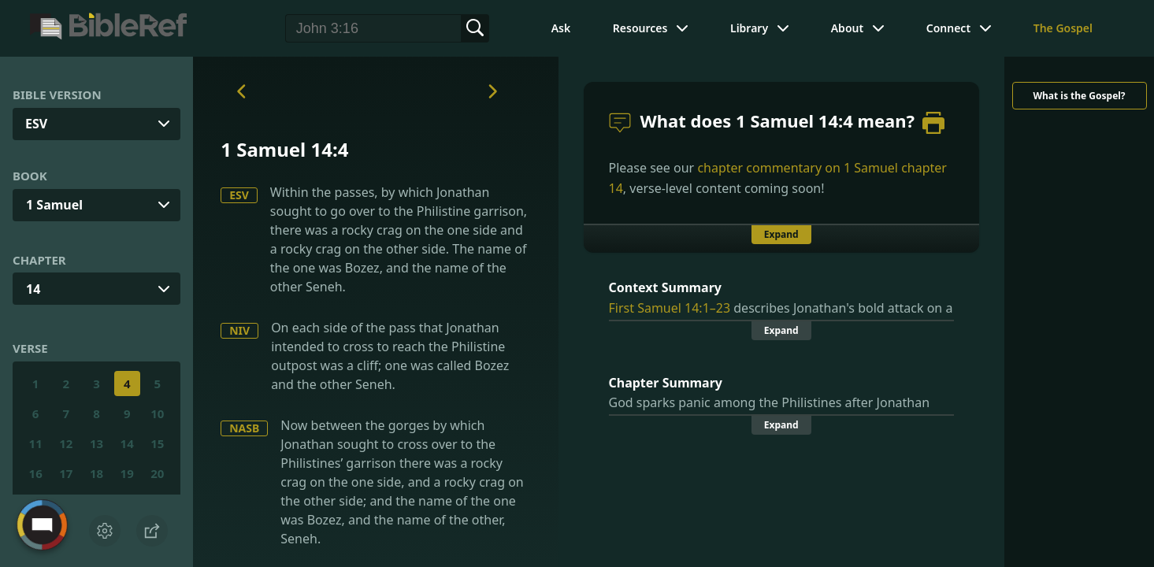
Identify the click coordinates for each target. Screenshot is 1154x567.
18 (96, 473)
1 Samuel (54, 204)
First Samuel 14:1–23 (670, 308)
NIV (239, 330)
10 (157, 413)
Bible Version (57, 94)
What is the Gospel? (1079, 95)
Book (30, 175)
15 (157, 443)
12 (65, 443)
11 (36, 443)
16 (36, 473)
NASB (244, 428)
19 (127, 473)
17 (65, 473)
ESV (239, 194)
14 (33, 289)
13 (96, 443)
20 (157, 473)
